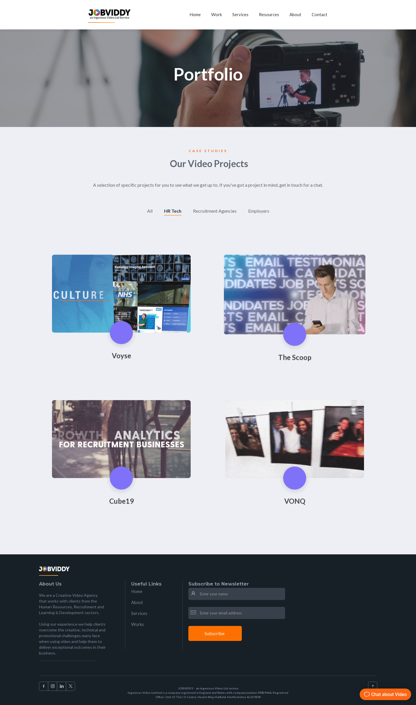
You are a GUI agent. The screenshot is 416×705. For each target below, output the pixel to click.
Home (195, 14)
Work (216, 14)
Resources (269, 14)
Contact (319, 14)
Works (137, 624)
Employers (258, 211)
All (150, 211)
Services (240, 14)
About (295, 14)
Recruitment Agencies (215, 211)
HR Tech (172, 211)
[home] (110, 14)
